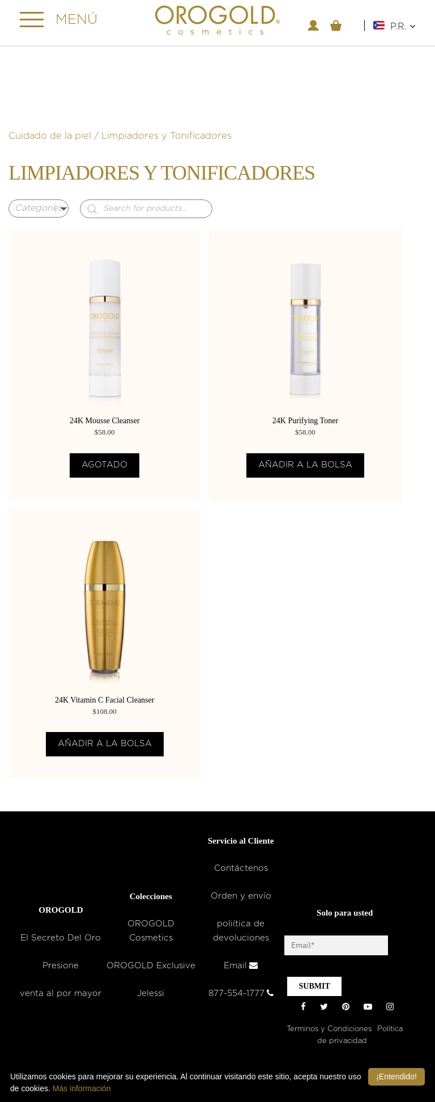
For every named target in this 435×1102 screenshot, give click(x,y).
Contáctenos (241, 868)
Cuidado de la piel (49, 136)
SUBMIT (314, 986)
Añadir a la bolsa (305, 465)
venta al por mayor (60, 993)
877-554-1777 (241, 993)
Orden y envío (241, 896)
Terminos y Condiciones (329, 1029)
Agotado (104, 465)
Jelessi (150, 993)
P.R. (402, 26)
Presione (60, 965)
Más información (82, 1088)
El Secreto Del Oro (60, 938)
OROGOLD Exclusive (150, 965)
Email (241, 965)
